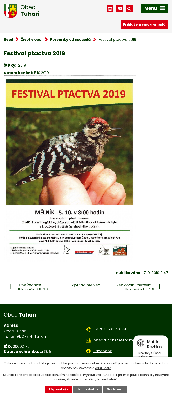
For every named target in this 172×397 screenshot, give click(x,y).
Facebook (102, 351)
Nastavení (115, 389)
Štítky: (10, 65)
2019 (22, 65)
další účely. (103, 368)
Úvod (8, 39)
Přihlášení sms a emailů (144, 24)
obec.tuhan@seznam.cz (115, 340)
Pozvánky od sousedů (70, 39)
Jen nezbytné (87, 389)
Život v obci (31, 39)
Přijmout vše (58, 389)
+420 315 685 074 (109, 329)
